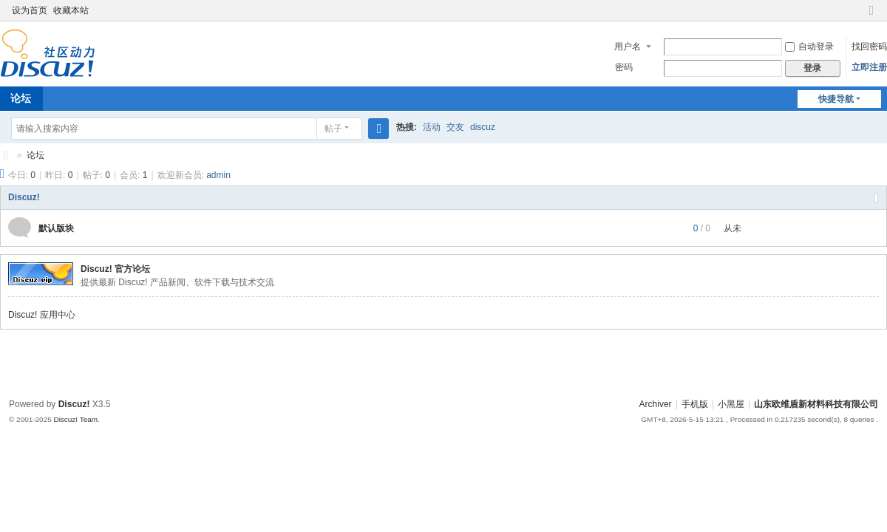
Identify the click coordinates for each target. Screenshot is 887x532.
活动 (432, 127)
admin (218, 175)
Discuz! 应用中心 (41, 315)
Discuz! (24, 197)
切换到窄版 (871, 16)
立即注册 (869, 67)
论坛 (35, 155)
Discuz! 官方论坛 (115, 269)
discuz (482, 127)
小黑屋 (731, 404)
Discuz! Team (75, 419)
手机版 (695, 404)
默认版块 (56, 228)
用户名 (627, 46)
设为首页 (29, 10)
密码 (624, 67)
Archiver (655, 404)
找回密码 (869, 46)
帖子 (333, 128)
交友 (455, 127)
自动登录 (809, 46)
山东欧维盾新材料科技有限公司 (6, 155)
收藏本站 (71, 10)
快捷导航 (836, 99)
